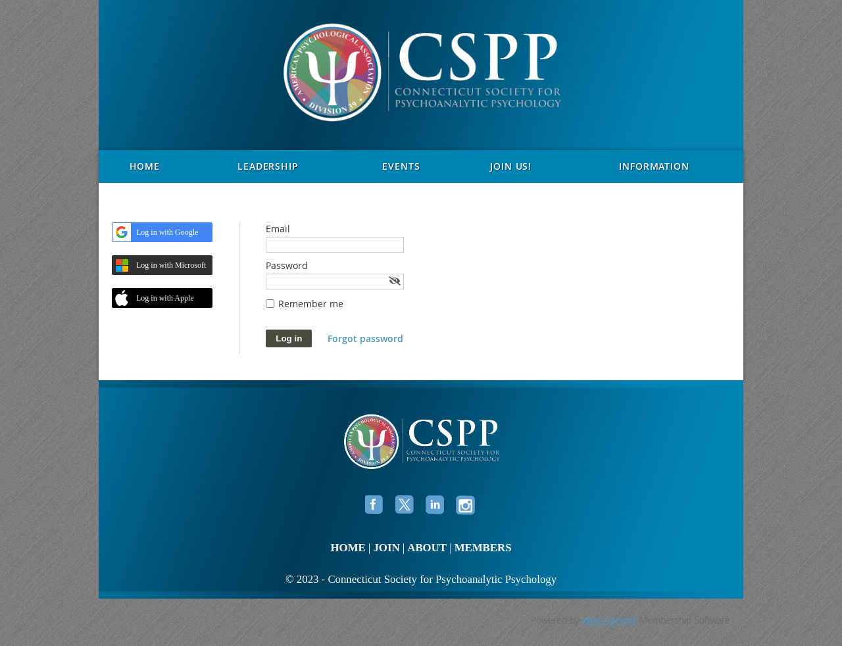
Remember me (310, 303)
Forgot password (365, 338)
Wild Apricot (609, 620)
